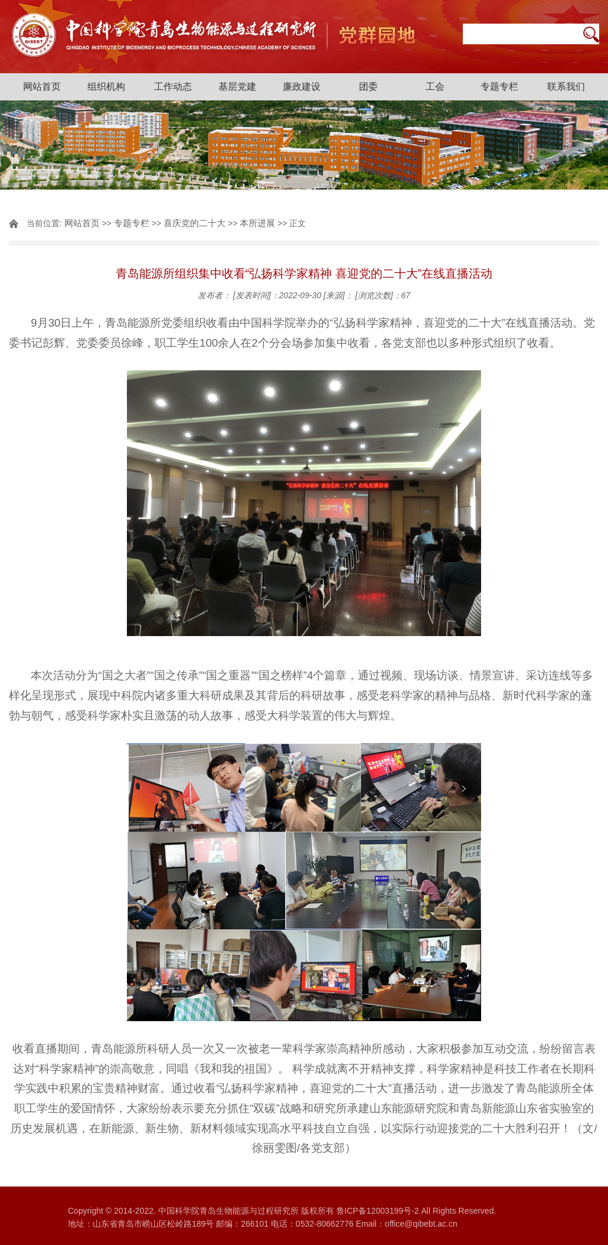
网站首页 (42, 87)
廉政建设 (302, 87)
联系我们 (566, 87)
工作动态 (173, 87)
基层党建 (237, 87)
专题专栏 (499, 87)
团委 (368, 87)
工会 (435, 87)
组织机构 (106, 87)
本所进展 (257, 223)
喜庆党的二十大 (194, 223)
